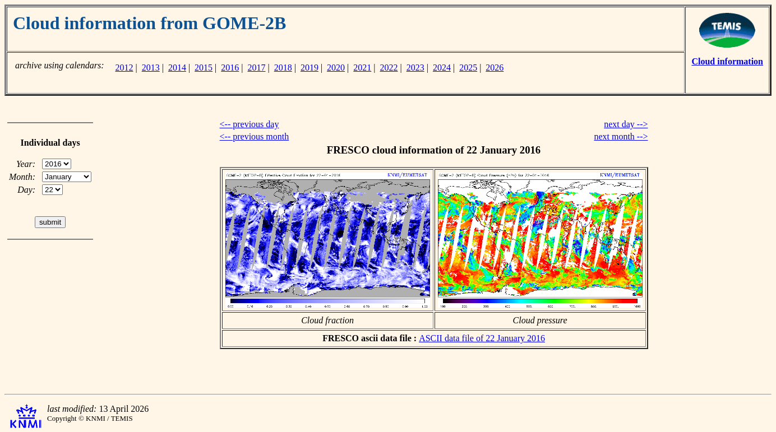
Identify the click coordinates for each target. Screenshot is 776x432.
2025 (468, 67)
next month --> (621, 136)
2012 (124, 67)
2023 (415, 67)
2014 (177, 67)
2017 (257, 67)
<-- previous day (249, 124)
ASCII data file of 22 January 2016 (482, 338)
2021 (362, 67)
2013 (151, 67)
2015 (204, 67)
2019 (309, 67)
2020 (336, 67)
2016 (230, 67)
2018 (283, 67)
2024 (442, 67)
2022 (389, 67)
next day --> (626, 124)
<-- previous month (254, 136)
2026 (495, 67)
